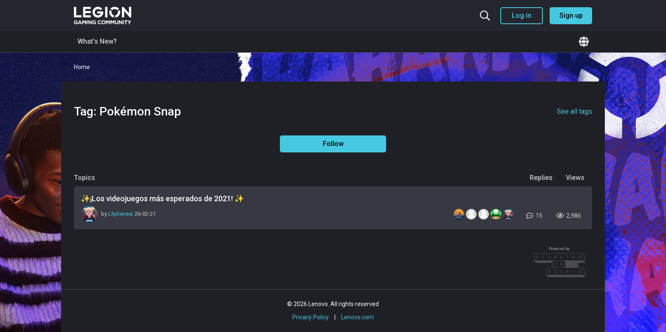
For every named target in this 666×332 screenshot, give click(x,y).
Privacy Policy (310, 317)
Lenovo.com (357, 317)
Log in (521, 15)
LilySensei (120, 214)
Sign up (571, 15)
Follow (333, 144)
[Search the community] (485, 15)
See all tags (574, 111)
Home (82, 67)
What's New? (97, 41)
